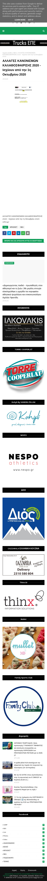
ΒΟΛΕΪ (23, 847)
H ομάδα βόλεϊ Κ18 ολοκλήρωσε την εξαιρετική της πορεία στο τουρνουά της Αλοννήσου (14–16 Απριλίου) (28, 765)
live (23, 832)
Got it (30, 20)
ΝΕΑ (15, 53)
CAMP (23, 825)
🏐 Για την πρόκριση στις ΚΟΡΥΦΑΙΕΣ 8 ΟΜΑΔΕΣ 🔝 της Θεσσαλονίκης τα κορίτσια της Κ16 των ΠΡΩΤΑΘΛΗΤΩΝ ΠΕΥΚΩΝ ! (28, 801)
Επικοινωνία (32, 870)
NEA (23, 828)
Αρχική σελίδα (7, 53)
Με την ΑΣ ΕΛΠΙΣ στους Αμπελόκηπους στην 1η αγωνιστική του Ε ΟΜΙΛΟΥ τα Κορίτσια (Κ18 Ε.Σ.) (28, 777)
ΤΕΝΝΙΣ (23, 861)
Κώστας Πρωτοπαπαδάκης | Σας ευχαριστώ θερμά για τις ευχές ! (26, 788)
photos (23, 836)
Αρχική (14, 870)
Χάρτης (22, 870)
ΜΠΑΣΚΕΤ (13, 227)
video (23, 839)
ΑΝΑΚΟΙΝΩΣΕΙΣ (23, 843)
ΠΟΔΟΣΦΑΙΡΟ (23, 858)
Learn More (20, 20)
